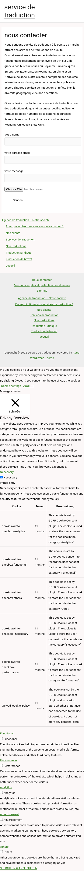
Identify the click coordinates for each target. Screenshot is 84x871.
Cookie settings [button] (11, 385)
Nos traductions (16, 246)
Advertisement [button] (9, 814)
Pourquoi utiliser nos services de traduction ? (34, 226)
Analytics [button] (6, 787)
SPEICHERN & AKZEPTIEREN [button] (18, 868)
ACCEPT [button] (28, 385)
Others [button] (4, 846)
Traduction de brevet (19, 259)
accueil (10, 265)
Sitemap (42, 290)
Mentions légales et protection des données (42, 285)
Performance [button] (8, 760)
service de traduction (19, 11)
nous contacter (42, 279)
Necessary (10, 477)
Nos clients (13, 233)
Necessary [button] (7, 472)
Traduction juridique (18, 252)
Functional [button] (7, 733)
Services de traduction (20, 239)
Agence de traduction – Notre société (25, 220)
